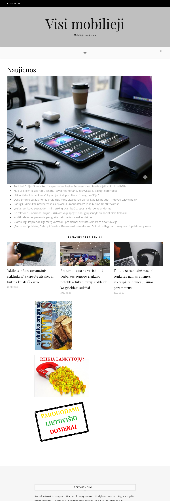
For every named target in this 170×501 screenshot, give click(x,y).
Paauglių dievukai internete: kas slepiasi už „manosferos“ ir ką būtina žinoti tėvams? (66, 204)
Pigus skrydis (126, 496)
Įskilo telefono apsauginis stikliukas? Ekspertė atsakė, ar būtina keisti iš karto (30, 276)
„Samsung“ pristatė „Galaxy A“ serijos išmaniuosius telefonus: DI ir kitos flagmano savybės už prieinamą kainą (83, 226)
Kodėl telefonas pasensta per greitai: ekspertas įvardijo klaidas (53, 217)
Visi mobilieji (85, 23)
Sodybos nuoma (105, 496)
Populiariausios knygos (49, 496)
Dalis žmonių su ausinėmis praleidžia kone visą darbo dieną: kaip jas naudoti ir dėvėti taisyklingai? (75, 199)
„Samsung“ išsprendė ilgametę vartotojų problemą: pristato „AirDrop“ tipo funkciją (65, 222)
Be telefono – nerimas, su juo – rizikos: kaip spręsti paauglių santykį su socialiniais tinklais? (70, 213)
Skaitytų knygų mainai (79, 496)
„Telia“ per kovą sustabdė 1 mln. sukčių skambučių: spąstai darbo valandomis (62, 208)
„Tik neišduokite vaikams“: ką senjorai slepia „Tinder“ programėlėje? (56, 195)
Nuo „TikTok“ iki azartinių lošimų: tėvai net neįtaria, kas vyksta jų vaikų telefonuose (66, 190)
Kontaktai (13, 3)
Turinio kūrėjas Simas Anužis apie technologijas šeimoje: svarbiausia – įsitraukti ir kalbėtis (70, 186)
